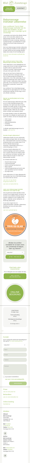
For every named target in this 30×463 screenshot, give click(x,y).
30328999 (9, 449)
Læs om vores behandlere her (10, 397)
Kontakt (21, 8)
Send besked (18, 383)
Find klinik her (6, 404)
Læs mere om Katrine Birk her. (10, 184)
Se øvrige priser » (15, 323)
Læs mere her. (11, 130)
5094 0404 (10, 427)
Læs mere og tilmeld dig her (10, 210)
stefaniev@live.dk (10, 447)
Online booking (9, 9)
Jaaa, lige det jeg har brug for (14, 276)
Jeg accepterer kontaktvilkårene (11, 377)
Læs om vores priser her (9, 391)
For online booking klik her (16, 341)
